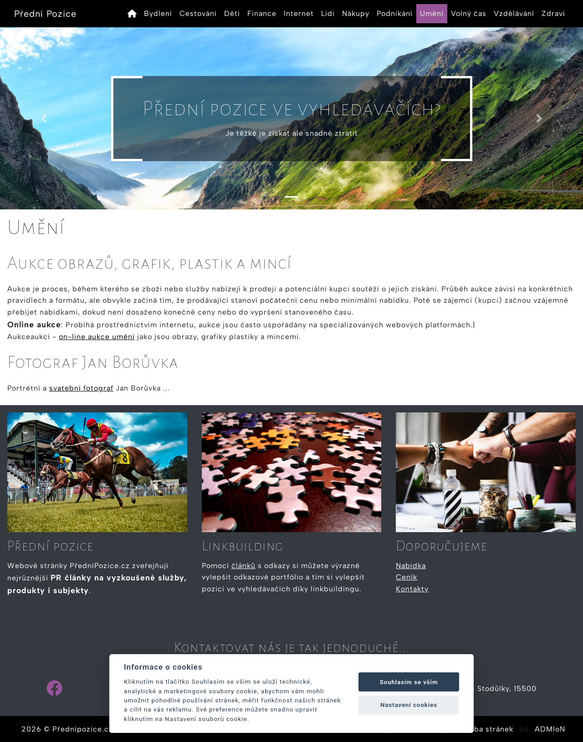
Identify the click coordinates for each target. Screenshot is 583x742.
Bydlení (158, 13)
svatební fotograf (81, 388)
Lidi (328, 13)
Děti (232, 13)
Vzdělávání (514, 13)
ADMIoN (550, 729)
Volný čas (468, 13)
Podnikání (395, 13)
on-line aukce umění (97, 336)
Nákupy (355, 13)
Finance (261, 13)
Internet (299, 13)
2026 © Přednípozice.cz (67, 729)
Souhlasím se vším (409, 682)
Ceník (406, 577)
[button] (43, 118)
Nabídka (411, 565)
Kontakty (412, 588)
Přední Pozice (45, 13)
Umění (432, 13)
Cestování (198, 13)
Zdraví (553, 13)
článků (243, 565)
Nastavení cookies (408, 704)
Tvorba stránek (485, 729)
